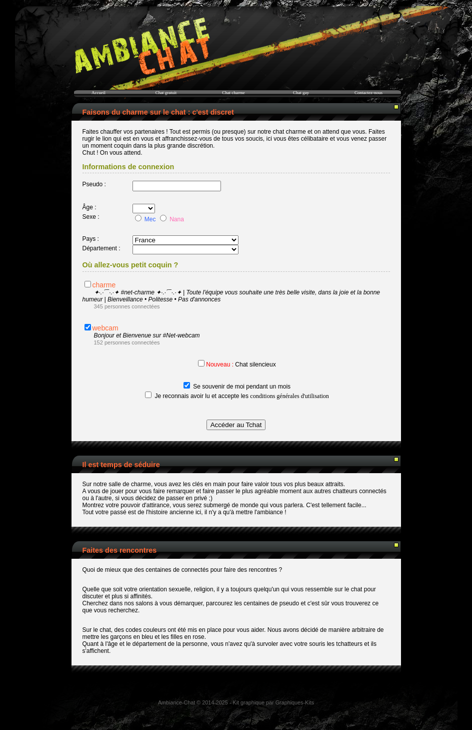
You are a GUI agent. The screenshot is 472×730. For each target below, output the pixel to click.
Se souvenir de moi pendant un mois (241, 386)
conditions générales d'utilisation (289, 396)
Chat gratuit (166, 92)
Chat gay (301, 92)
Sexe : (91, 216)
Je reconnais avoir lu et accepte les (242, 396)
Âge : (89, 207)
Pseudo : (94, 184)
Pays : (90, 238)
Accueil (99, 92)
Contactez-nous (368, 92)
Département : (101, 248)
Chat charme (233, 92)
